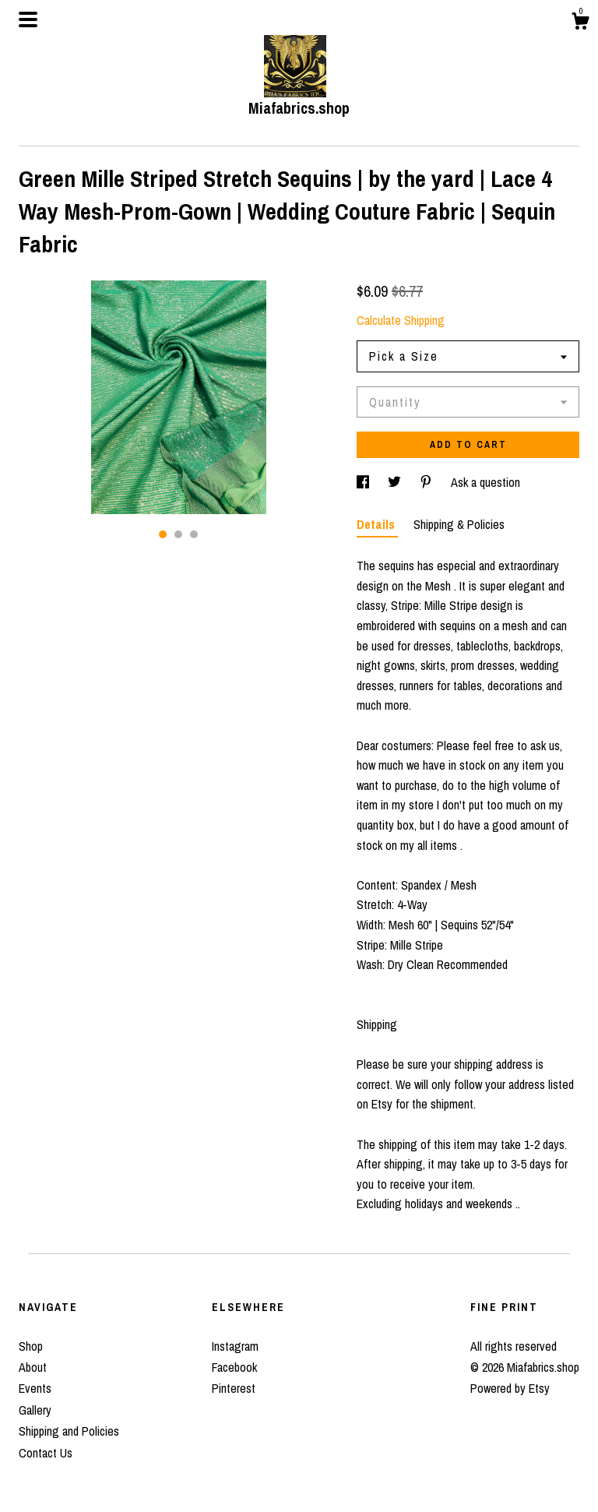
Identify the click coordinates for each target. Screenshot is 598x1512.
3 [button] (194, 534)
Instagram (235, 1346)
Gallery (35, 1410)
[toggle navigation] (28, 19)
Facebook (234, 1367)
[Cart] (580, 23)
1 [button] (163, 534)
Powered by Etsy (510, 1388)
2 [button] (178, 534)
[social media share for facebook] (364, 482)
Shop (31, 1346)
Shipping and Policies (69, 1431)
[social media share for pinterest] (427, 482)
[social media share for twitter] (396, 482)
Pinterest (233, 1388)
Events (35, 1388)
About (33, 1367)
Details (377, 524)
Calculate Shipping (401, 320)
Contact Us (45, 1452)
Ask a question (485, 482)
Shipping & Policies (459, 524)
